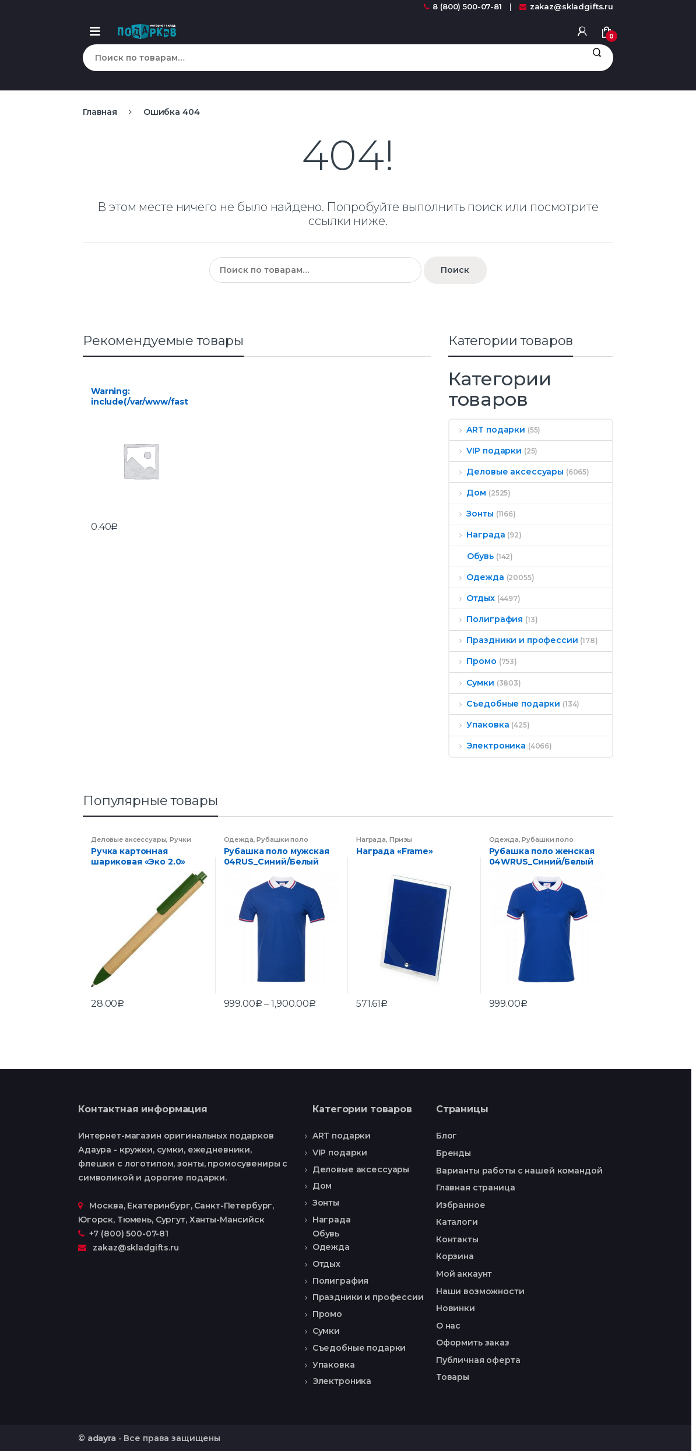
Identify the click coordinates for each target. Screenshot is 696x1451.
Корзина (455, 1256)
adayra (101, 1438)
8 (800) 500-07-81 (463, 6)
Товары (452, 1377)
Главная (100, 112)
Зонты (471, 513)
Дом (467, 492)
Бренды (453, 1153)
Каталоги (457, 1222)
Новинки (455, 1308)
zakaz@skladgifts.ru (566, 6)
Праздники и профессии (513, 640)
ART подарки (487, 429)
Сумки (471, 682)
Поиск (596, 57)
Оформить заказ (472, 1342)
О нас (448, 1325)
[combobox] (331, 57)
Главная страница (475, 1187)
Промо (473, 661)
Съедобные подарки (504, 703)
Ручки (180, 839)
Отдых (472, 598)
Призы (400, 839)
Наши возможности (480, 1291)
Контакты (457, 1239)
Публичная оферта (478, 1360)
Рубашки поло (282, 839)
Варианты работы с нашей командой (519, 1170)
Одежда (476, 577)
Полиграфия (486, 619)
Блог (446, 1135)
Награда (477, 534)
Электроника (487, 745)
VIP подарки (485, 450)
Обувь (471, 556)
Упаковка (479, 724)
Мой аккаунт (464, 1274)
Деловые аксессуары (506, 471)
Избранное (461, 1205)
